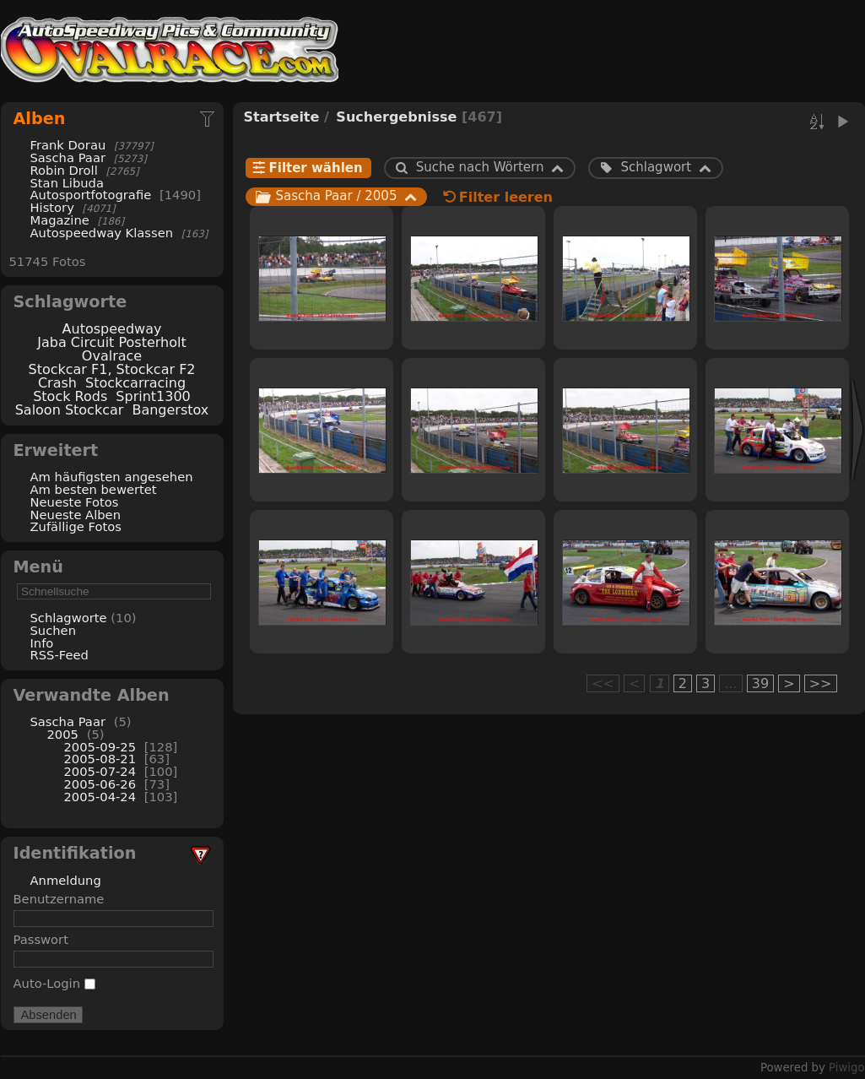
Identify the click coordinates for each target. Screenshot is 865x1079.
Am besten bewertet (93, 489)
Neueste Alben (76, 514)
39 (760, 683)
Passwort (41, 939)
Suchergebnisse (396, 117)
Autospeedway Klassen (102, 232)
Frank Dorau (68, 145)
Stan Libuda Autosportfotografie (92, 189)
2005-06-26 (100, 784)
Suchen (53, 630)
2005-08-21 (100, 758)
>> (820, 683)
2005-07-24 (100, 771)
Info (42, 643)
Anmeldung (65, 880)
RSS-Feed (59, 655)
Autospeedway (112, 329)
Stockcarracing (135, 383)
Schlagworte (68, 617)
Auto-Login (54, 983)
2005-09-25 (100, 747)
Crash (57, 383)
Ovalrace (112, 356)
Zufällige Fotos (76, 526)
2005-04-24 (100, 796)
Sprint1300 (153, 396)
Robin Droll (64, 170)
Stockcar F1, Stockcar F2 (111, 369)
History (52, 207)
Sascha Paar (67, 157)
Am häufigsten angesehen (111, 476)
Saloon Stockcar (69, 410)
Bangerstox (170, 410)
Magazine (59, 220)
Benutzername (59, 899)
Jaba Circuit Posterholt (111, 342)
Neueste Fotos (74, 502)
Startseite (282, 117)
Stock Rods (70, 396)
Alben (40, 118)
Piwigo (846, 1067)
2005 (62, 734)
